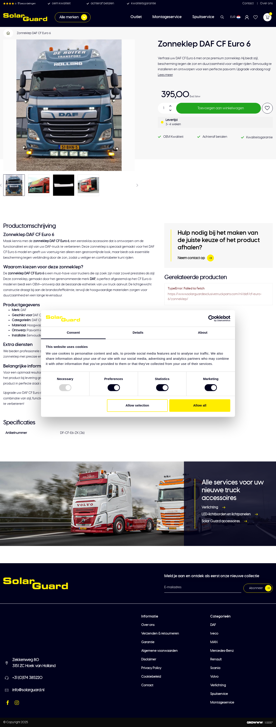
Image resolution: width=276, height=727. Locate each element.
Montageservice (167, 17)
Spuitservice (203, 17)
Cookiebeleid (151, 676)
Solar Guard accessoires (225, 521)
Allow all (199, 405)
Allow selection (137, 405)
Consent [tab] (73, 333)
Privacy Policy (151, 668)
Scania (215, 668)
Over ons (266, 3)
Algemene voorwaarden (159, 650)
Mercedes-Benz (222, 650)
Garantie (147, 642)
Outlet (136, 17)
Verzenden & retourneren (160, 633)
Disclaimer (148, 659)
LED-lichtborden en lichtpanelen (231, 514)
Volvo (214, 676)
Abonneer (260, 588)
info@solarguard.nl (28, 690)
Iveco (214, 633)
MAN (213, 642)
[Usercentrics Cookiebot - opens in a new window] (211, 318)
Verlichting (214, 507)
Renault (216, 659)
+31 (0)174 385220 (27, 678)
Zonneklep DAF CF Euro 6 (34, 33)
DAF (213, 625)
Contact (248, 3)
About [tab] (202, 333)
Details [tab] (138, 333)
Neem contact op (196, 258)
